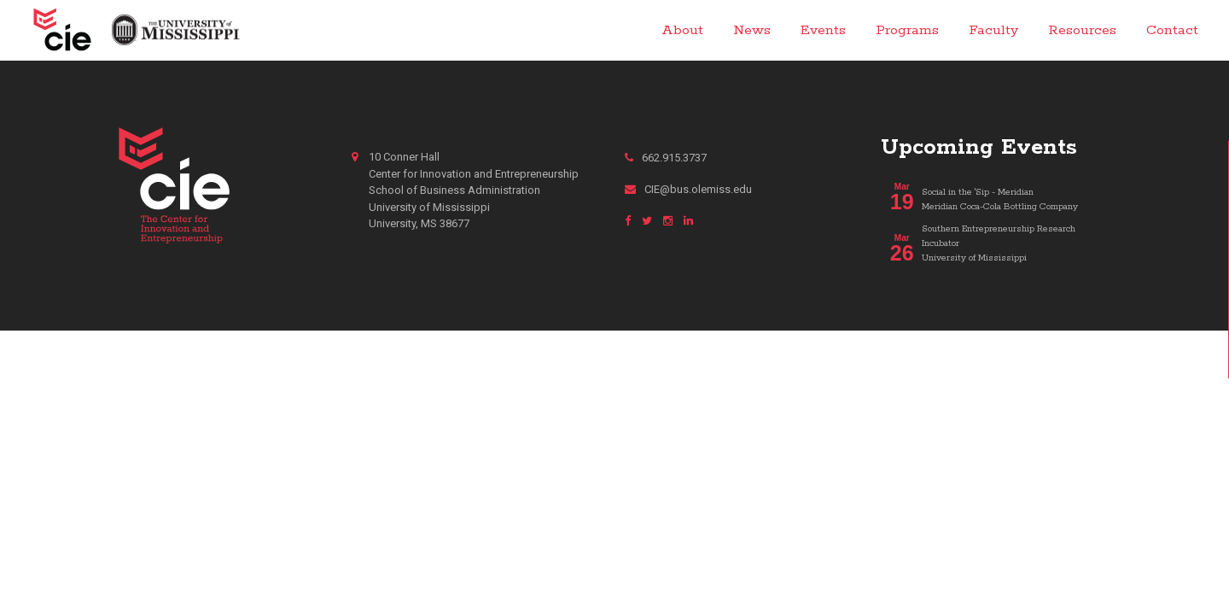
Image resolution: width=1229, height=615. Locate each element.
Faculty (993, 30)
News (752, 30)
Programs (907, 30)
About (682, 30)
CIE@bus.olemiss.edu (688, 189)
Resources (1082, 30)
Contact (1172, 30)
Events (823, 30)
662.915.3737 (666, 157)
